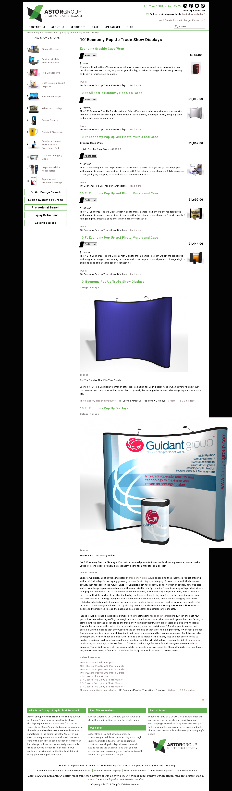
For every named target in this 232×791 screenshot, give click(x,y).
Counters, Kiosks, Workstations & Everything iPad (51, 144)
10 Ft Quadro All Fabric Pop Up (97, 662)
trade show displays (140, 577)
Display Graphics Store (78, 770)
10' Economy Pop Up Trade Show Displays (112, 281)
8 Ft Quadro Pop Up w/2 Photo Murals (101, 679)
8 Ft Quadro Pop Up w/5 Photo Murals (101, 686)
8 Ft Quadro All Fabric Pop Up (96, 676)
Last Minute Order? (193, 14)
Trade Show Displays (160, 770)
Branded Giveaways (52, 132)
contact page (155, 723)
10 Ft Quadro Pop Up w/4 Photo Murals (102, 669)
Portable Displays (111, 765)
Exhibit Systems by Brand (45, 200)
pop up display (125, 605)
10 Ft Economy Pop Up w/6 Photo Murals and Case (119, 137)
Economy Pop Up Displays (86, 33)
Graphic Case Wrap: (92, 143)
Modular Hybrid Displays (107, 770)
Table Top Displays (52, 108)
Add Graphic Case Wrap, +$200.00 (100, 149)
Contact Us (92, 765)
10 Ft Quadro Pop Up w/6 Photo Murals (102, 672)
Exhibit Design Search (45, 192)
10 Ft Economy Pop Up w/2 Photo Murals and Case (119, 237)
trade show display (127, 650)
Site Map (171, 765)
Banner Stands (50, 120)
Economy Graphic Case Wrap (102, 48)
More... (137, 720)
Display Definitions (46, 215)
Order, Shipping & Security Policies (143, 765)
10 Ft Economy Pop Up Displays (104, 408)
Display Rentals (50, 49)
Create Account (173, 20)
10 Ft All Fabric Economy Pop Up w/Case (111, 93)
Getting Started (45, 222)
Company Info (76, 765)
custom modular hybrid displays (146, 602)
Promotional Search (45, 207)
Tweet (83, 81)
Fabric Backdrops (51, 96)
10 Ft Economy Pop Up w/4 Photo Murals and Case (119, 193)
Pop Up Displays (43, 33)
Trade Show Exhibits (186, 770)
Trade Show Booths (135, 770)
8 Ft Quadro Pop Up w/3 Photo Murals (101, 683)
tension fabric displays (140, 581)
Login (160, 20)
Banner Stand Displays (50, 770)
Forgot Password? (194, 20)
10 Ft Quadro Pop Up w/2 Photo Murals (102, 666)
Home (30, 33)
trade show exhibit (160, 615)
